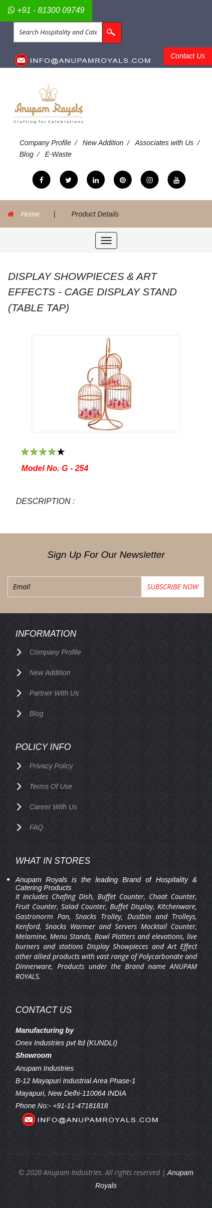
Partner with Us (54, 693)
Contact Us (188, 56)
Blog (26, 154)
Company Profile (45, 143)
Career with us (53, 807)
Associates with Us (164, 143)
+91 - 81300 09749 (46, 10)
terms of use (50, 786)
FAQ (36, 827)
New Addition (103, 143)
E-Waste (58, 154)
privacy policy (51, 766)
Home (30, 214)
